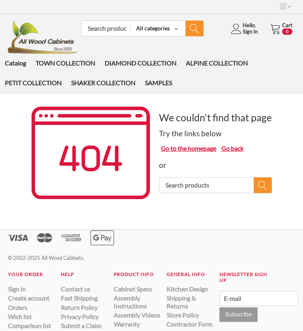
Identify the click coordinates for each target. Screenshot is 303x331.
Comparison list (29, 325)
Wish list (20, 316)
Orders (17, 307)
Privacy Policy (80, 316)
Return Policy (79, 307)
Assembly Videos (137, 315)
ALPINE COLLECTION (217, 63)
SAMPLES (158, 83)
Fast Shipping (79, 298)
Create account (28, 298)
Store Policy (182, 315)
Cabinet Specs (133, 289)
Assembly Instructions (130, 301)
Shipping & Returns (181, 301)
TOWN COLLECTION (65, 63)
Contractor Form (189, 324)
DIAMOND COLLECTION (140, 63)
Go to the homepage (188, 148)
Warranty (127, 324)
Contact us (75, 289)
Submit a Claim (81, 325)
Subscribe (238, 314)
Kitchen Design (187, 289)
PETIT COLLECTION (33, 83)
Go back (232, 148)
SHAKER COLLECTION (103, 83)
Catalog (15, 63)
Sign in (17, 289)
